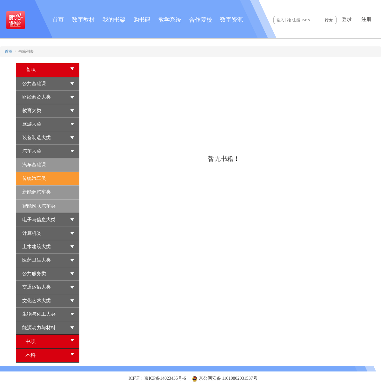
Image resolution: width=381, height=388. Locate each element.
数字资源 (231, 20)
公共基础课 (34, 83)
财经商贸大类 (36, 96)
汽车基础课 (34, 164)
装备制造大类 (36, 137)
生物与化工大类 (39, 314)
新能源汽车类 (36, 191)
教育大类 (31, 110)
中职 (50, 341)
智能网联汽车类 (39, 205)
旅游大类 (31, 123)
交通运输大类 (36, 286)
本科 (50, 355)
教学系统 (169, 20)
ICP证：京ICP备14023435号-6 (157, 378)
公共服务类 (34, 273)
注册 (366, 19)
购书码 (141, 20)
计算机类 (31, 233)
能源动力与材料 (39, 327)
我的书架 (114, 20)
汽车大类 (31, 150)
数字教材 (83, 20)
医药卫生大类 (36, 259)
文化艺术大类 (36, 300)
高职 (50, 69)
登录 (347, 19)
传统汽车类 (34, 178)
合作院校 (200, 20)
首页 (58, 20)
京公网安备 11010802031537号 (224, 378)
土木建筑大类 (36, 246)
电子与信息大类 (39, 219)
